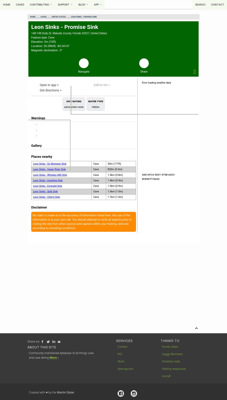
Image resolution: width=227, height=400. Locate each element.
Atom (121, 361)
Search (200, 4)
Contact (217, 4)
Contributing (39, 4)
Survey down (170, 347)
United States (59, 17)
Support (65, 4)
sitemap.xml (125, 369)
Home (6, 4)
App (98, 4)
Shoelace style (171, 361)
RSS (120, 354)
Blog (83, 4)
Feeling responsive (174, 369)
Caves (20, 4)
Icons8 (166, 376)
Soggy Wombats (172, 354)
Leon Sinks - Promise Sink (84, 17)
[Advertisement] (113, 270)
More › (54, 358)
